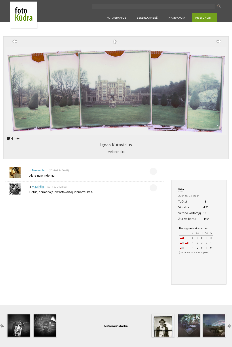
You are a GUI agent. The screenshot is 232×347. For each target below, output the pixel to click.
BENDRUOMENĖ (147, 17)
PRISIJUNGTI (203, 17)
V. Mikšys (38, 187)
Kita (181, 189)
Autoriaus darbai (116, 326)
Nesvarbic (39, 170)
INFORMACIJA (176, 17)
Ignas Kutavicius (116, 144)
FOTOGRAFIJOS (116, 17)
